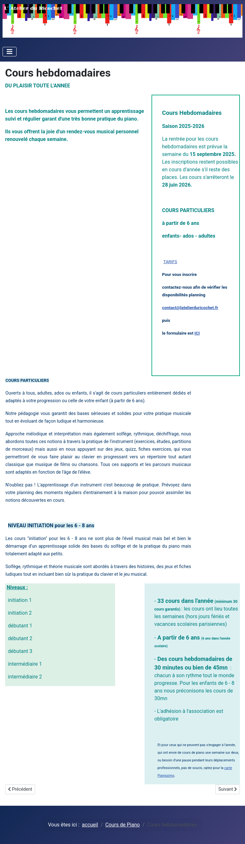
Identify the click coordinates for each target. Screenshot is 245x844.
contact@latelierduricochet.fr (190, 307)
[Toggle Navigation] (10, 51)
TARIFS (170, 261)
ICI (197, 333)
